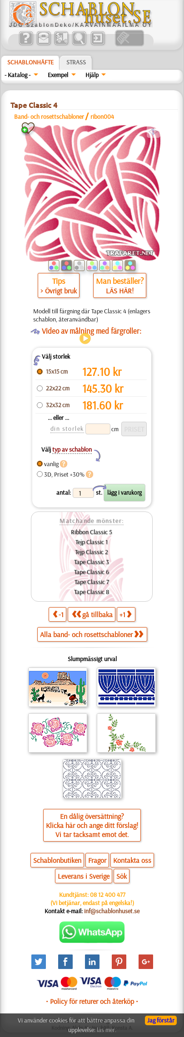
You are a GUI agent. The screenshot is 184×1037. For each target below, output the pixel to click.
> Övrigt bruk (58, 290)
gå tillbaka (92, 614)
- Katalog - (17, 75)
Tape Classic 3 (91, 562)
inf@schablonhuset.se (111, 911)
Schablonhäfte (30, 62)
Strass (76, 62)
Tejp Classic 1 (91, 542)
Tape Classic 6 (91, 572)
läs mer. (106, 1030)
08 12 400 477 (107, 895)
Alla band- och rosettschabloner (91, 634)
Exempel (58, 75)
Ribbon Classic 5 (91, 532)
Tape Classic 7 (92, 582)
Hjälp (92, 75)
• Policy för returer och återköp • (92, 1001)
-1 (58, 614)
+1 (125, 614)
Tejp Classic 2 (91, 552)
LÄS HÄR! (120, 290)
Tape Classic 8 (91, 592)
